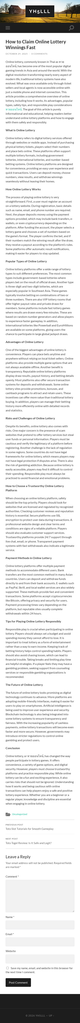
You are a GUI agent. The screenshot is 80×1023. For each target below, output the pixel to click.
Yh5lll (40, 11)
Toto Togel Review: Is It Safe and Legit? (40, 841)
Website (11, 951)
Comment (12, 876)
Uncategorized (19, 814)
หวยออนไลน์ (14, 109)
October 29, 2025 (17, 53)
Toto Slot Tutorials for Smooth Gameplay (40, 827)
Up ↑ (51, 1015)
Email (10, 934)
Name (10, 917)
